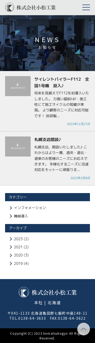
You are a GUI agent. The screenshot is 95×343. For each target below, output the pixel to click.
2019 (18, 263)
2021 (18, 247)
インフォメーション (30, 207)
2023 (18, 238)
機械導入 (21, 216)
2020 (18, 255)
